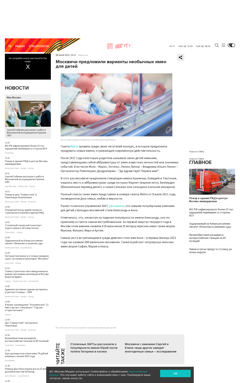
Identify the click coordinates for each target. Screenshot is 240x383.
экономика (20, 345)
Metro (74, 146)
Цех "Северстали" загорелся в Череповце (21, 324)
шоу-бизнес (10, 376)
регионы (32, 202)
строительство (19, 281)
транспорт (10, 232)
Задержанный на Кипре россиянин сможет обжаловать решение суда (24, 242)
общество (23, 186)
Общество (83, 55)
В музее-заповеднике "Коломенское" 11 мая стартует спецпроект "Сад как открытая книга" (27, 307)
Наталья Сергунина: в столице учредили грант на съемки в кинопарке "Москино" (27, 257)
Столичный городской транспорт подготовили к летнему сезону (23, 227)
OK (175, 373)
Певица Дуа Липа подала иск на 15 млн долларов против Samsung (26, 370)
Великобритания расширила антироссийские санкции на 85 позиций (27, 340)
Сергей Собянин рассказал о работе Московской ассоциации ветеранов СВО (28, 119)
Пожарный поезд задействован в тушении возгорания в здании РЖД (24, 211)
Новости (17, 88)
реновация (33, 281)
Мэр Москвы (14, 97)
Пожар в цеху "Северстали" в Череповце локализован (21, 196)
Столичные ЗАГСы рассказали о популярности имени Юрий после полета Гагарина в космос (94, 347)
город (31, 168)
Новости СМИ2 (196, 151)
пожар (23, 168)
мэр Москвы (10, 186)
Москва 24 (120, 46)
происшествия (12, 168)
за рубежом (26, 248)
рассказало (116, 206)
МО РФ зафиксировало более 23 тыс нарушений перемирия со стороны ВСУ (26, 147)
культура (9, 263)
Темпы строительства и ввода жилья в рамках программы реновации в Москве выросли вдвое (27, 274)
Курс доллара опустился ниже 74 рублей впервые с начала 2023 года (26, 355)
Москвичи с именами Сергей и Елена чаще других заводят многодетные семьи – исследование (150, 347)
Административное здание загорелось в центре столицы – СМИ (26, 291)
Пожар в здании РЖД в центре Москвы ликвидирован (26, 163)
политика (9, 153)
